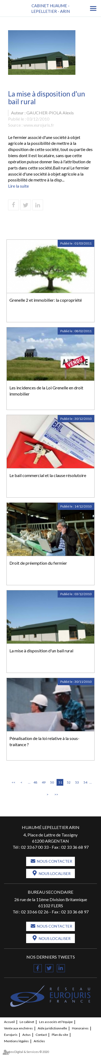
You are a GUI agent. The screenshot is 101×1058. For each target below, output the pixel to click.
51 (60, 782)
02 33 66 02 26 (34, 911)
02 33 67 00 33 (34, 847)
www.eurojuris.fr (38, 124)
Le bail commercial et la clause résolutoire (47, 475)
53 (77, 782)
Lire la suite (18, 185)
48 (35, 782)
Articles (39, 1041)
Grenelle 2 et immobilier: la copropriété (45, 300)
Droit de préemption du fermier (38, 562)
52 (69, 782)
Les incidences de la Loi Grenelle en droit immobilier (46, 390)
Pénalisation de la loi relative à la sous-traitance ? (44, 741)
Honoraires (80, 1028)
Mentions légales (16, 1041)
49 (44, 782)
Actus (26, 1035)
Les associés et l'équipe (56, 1022)
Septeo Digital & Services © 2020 (26, 1051)
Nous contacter (54, 861)
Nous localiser (55, 873)
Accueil (9, 1022)
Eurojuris (11, 1035)
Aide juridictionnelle (52, 1028)
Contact (41, 1035)
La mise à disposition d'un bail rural (41, 650)
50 (52, 782)
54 (85, 782)
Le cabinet (27, 1022)
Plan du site (60, 1035)
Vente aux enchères (18, 1028)
